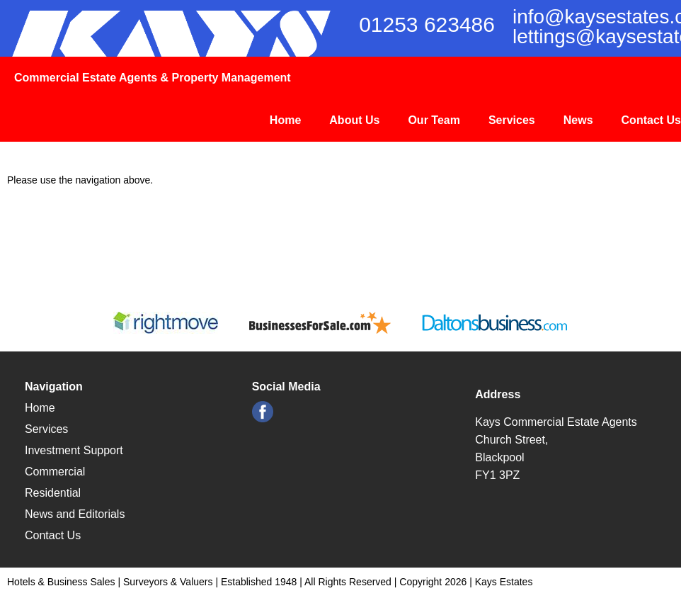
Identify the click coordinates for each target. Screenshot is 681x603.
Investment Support (74, 450)
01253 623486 (427, 24)
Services (511, 120)
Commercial (55, 472)
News (578, 120)
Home (285, 120)
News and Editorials (75, 514)
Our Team (434, 120)
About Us (354, 120)
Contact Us (651, 120)
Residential (53, 493)
